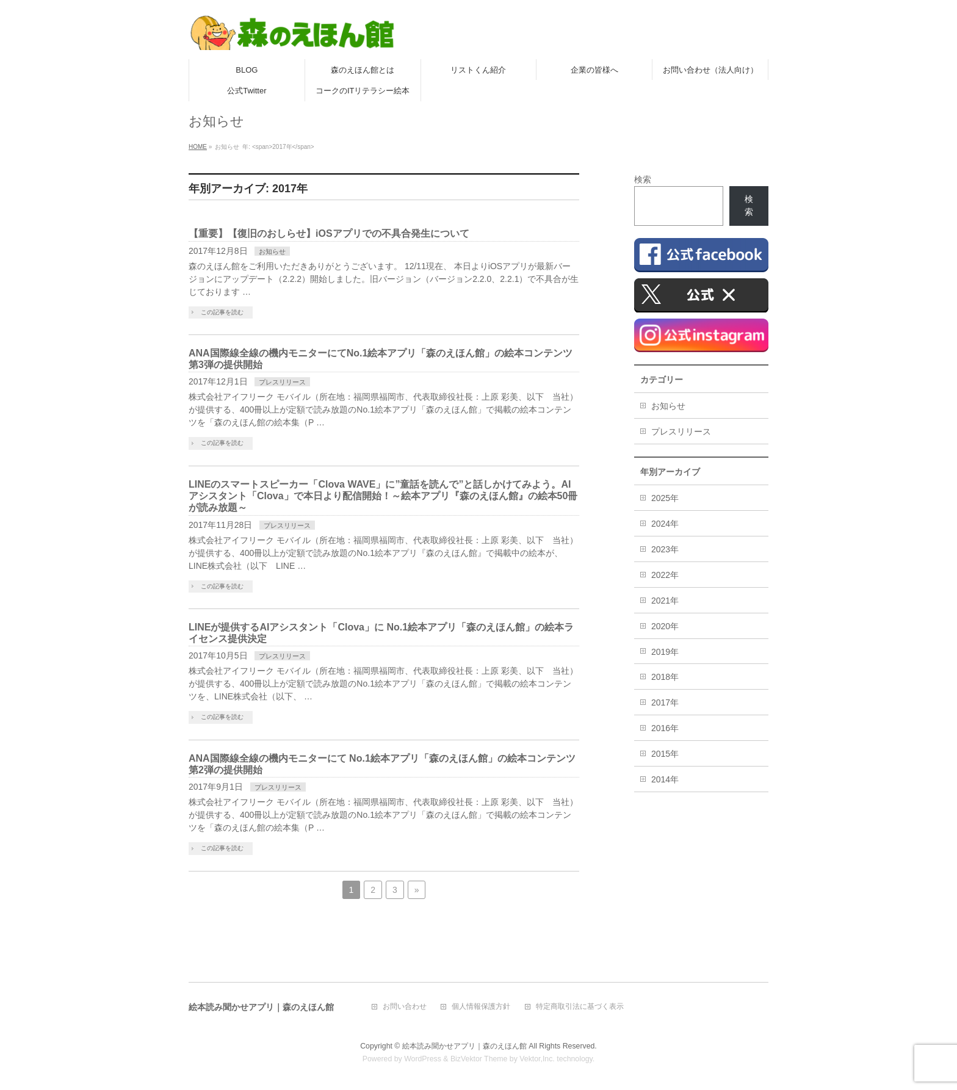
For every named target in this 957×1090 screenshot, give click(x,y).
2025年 (665, 498)
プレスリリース (282, 382)
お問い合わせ (405, 1007)
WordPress (422, 1059)
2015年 (665, 754)
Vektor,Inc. (537, 1059)
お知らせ (272, 251)
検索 (642, 179)
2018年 (665, 677)
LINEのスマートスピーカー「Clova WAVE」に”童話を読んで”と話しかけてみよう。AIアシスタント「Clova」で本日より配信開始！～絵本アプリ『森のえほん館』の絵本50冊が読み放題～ (383, 496)
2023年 (665, 549)
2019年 (665, 652)
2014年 (665, 779)
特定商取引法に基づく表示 (580, 1007)
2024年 (665, 524)
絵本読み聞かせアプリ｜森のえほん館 (464, 1046)
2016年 (665, 728)
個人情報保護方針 (481, 1007)
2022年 (665, 575)
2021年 (665, 600)
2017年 (665, 702)
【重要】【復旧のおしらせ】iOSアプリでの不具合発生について (329, 233)
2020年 (665, 626)
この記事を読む (222, 312)
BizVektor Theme (479, 1059)
